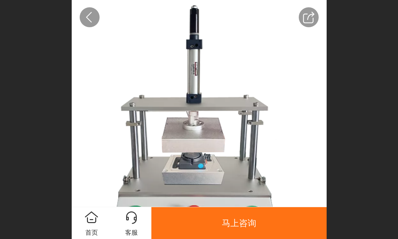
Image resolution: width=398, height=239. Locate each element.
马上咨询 (239, 223)
